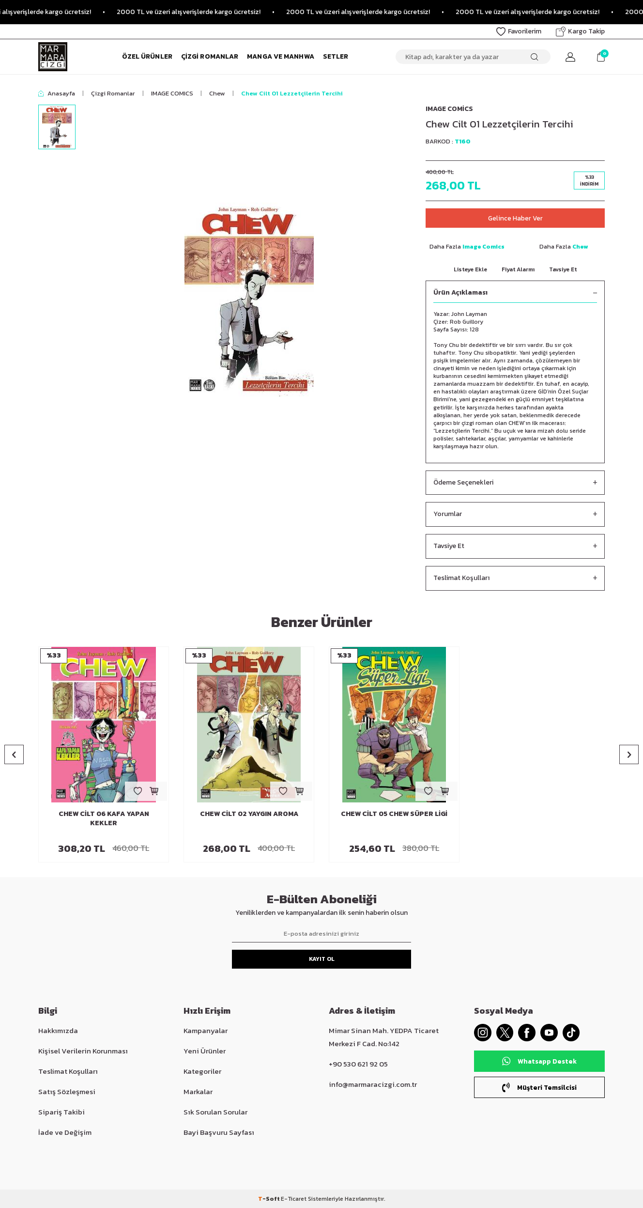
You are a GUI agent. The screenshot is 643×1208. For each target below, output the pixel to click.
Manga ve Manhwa (280, 56)
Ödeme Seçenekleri (515, 482)
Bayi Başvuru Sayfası (219, 1132)
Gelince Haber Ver (515, 218)
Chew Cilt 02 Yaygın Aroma (249, 814)
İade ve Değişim (65, 1132)
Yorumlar (515, 514)
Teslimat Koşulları (515, 578)
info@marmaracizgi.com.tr (373, 1084)
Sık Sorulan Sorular (215, 1111)
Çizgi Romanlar (209, 56)
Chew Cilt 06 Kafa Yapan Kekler (104, 819)
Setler (336, 56)
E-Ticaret (293, 1198)
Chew (217, 93)
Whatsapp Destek (539, 1063)
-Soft (269, 1198)
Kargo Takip (580, 31)
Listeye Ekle (470, 269)
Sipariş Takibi (61, 1111)
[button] (14, 755)
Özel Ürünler (147, 56)
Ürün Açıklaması (515, 293)
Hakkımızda (58, 1030)
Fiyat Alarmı (518, 269)
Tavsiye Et (563, 269)
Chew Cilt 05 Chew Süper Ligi (394, 814)
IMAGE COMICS (172, 93)
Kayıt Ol (322, 959)
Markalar (198, 1091)
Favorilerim (518, 31)
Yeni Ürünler (205, 1050)
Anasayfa (56, 93)
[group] (249, 299)
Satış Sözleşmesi (66, 1091)
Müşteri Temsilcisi (539, 1089)
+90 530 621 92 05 (358, 1063)
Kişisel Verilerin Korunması (83, 1050)
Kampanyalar (206, 1030)
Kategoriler (202, 1071)
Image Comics (449, 109)
